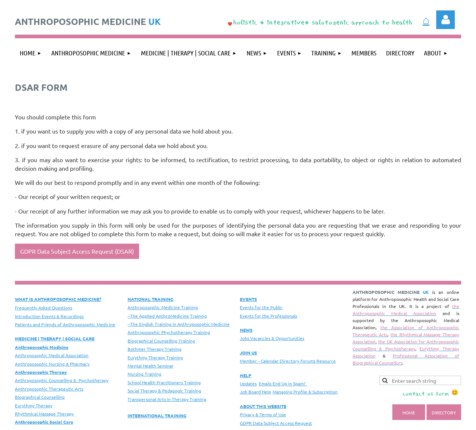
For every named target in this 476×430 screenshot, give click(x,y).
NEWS (246, 330)
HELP (245, 375)
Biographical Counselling (40, 397)
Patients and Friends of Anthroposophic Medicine (65, 324)
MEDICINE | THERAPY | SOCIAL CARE (54, 338)
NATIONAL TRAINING (150, 299)
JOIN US (248, 353)
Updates (248, 383)
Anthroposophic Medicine (41, 347)
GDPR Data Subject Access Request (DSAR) (77, 251)
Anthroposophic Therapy (41, 372)
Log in (445, 19)
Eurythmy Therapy (33, 405)
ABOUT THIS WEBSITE (263, 406)
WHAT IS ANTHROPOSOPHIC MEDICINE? (58, 299)
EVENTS (248, 299)
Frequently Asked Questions (43, 308)
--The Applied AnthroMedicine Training (167, 316)
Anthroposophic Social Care (44, 422)
